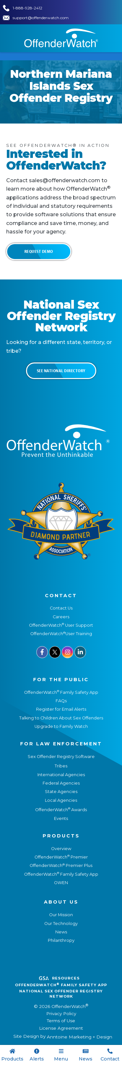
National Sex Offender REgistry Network (61, 994)
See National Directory (61, 370)
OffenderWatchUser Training (61, 633)
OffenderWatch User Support (61, 625)
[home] (61, 38)
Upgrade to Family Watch (61, 726)
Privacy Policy (61, 1013)
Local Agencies (61, 800)
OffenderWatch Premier (61, 857)
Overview (61, 848)
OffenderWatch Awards (61, 809)
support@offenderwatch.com (41, 17)
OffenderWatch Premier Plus (61, 865)
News (61, 932)
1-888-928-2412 (27, 8)
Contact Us (61, 608)
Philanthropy (61, 940)
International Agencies (61, 774)
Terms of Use (61, 1020)
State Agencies (61, 791)
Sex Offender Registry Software (61, 756)
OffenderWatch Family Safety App (61, 692)
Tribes (61, 766)
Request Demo (38, 251)
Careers (61, 616)
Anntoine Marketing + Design (79, 1036)
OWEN (61, 882)
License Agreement (61, 1028)
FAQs (61, 700)
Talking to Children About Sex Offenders (61, 718)
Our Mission (61, 914)
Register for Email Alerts (61, 709)
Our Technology (61, 923)
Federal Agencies (61, 783)
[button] (61, 1055)
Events (61, 818)
